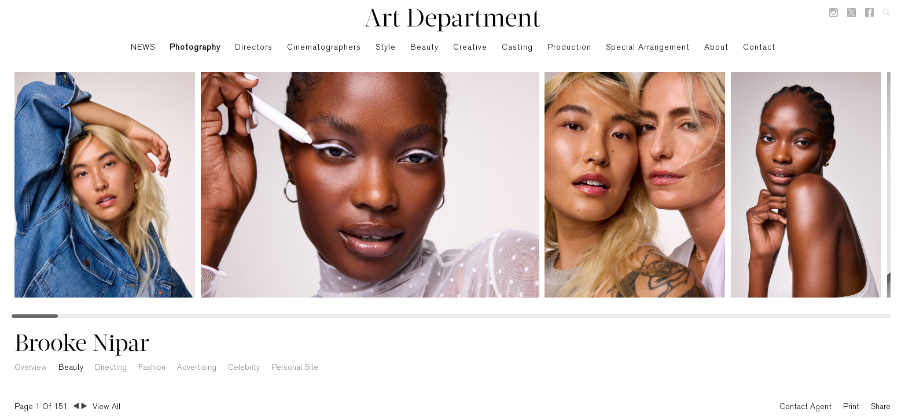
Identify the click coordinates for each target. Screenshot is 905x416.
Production (569, 47)
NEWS (143, 47)
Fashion (151, 367)
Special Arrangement (648, 47)
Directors (254, 47)
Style (386, 47)
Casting (517, 47)
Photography (195, 47)
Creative (470, 47)
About (716, 47)
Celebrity (244, 367)
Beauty (424, 47)
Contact (759, 47)
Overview (30, 367)
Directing (111, 367)
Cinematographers (324, 47)
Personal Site (294, 367)
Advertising (196, 367)
